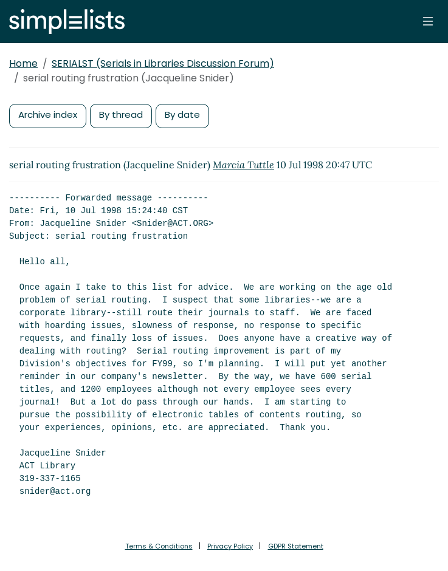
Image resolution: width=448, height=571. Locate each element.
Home (23, 63)
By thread (121, 114)
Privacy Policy (230, 546)
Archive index (47, 114)
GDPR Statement (295, 546)
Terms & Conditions (159, 546)
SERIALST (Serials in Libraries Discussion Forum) (163, 63)
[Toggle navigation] (428, 21)
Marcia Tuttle (243, 165)
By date (182, 114)
